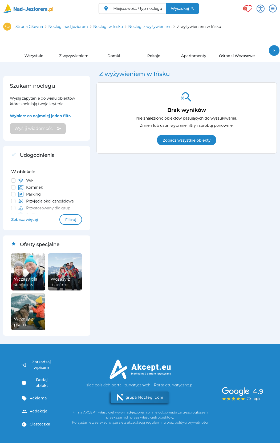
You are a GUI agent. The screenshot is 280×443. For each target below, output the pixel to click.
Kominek (30, 187)
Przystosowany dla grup (44, 208)
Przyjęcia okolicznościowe (46, 201)
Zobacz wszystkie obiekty (186, 140)
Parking (29, 194)
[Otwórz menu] (273, 8)
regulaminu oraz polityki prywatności (177, 422)
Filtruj (70, 219)
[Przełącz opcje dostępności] (261, 8)
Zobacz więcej (24, 219)
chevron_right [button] (274, 50)
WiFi (26, 180)
